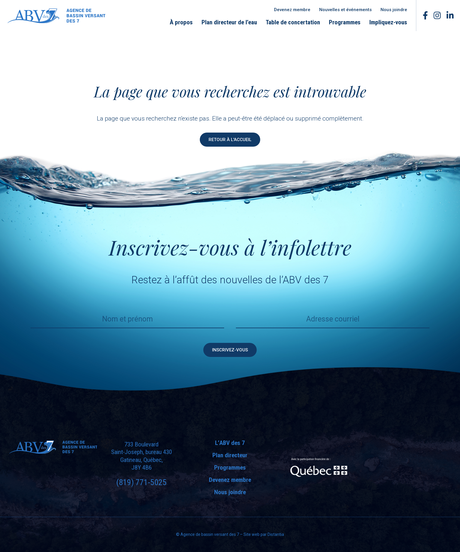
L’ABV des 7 (230, 443)
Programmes (345, 22)
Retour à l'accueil (230, 139)
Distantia (276, 534)
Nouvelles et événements (345, 9)
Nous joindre (393, 9)
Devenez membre (292, 9)
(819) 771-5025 (141, 482)
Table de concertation (293, 22)
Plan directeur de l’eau (229, 22)
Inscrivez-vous (230, 350)
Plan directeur (229, 455)
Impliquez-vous (388, 22)
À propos (181, 22)
